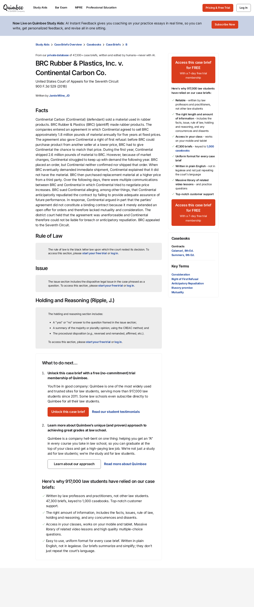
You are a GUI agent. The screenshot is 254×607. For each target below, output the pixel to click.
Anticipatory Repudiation (188, 283)
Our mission (140, 592)
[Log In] (243, 8)
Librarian (100, 605)
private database (58, 54)
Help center (215, 605)
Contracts (178, 246)
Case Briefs (113, 44)
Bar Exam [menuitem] (63, 7)
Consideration (181, 274)
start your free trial (94, 252)
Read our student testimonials (120, 411)
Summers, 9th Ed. (183, 254)
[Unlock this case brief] (71, 411)
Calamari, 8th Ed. (183, 250)
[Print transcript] (215, 44)
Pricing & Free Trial (218, 7)
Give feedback (217, 598)
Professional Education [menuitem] (103, 7)
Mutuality (178, 291)
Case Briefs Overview (68, 44)
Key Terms (180, 266)
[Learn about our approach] (74, 463)
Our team (138, 598)
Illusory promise (182, 287)
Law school (102, 592)
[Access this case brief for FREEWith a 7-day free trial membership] (193, 69)
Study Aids (43, 44)
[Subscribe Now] (225, 26)
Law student (103, 598)
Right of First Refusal (185, 278)
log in (114, 252)
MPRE (78, 7)
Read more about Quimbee (125, 463)
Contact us (214, 592)
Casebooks (94, 44)
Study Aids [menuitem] (42, 7)
